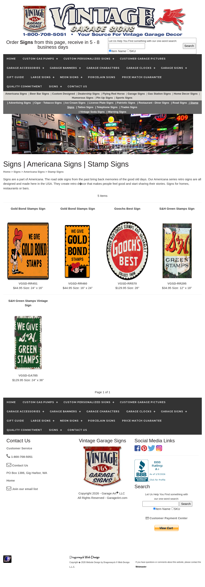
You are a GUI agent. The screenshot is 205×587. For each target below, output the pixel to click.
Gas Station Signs (160, 93)
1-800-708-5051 (19, 456)
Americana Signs (16, 93)
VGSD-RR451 (28, 283)
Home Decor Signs (186, 93)
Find (130, 40)
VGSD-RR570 (127, 283)
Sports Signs (124, 97)
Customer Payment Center (167, 518)
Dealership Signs (89, 93)
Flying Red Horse (113, 93)
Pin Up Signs (105, 97)
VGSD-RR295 (177, 283)
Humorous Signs (83, 97)
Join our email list (22, 489)
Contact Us (17, 465)
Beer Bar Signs (40, 93)
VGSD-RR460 (77, 283)
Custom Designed (64, 93)
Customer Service (19, 448)
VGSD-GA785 (28, 375)
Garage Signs (137, 93)
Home (10, 480)
